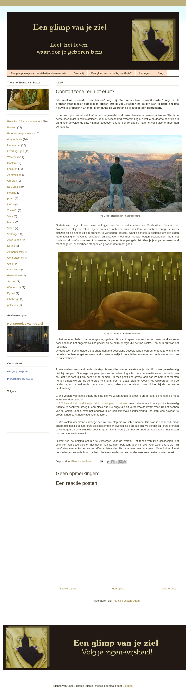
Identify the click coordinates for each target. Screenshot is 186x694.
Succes (11, 281)
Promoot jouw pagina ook (20, 379)
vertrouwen (13, 269)
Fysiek (11, 293)
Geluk (10, 263)
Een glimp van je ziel (17, 371)
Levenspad (13, 145)
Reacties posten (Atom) (126, 600)
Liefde (10, 204)
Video (10, 228)
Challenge (13, 299)
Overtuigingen (15, 151)
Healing (11, 192)
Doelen (11, 163)
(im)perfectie (14, 139)
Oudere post (168, 588)
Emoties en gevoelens (20, 133)
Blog (160, 73)
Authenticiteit (15, 251)
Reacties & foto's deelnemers (24, 121)
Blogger (127, 685)
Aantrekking (14, 174)
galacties (12, 305)
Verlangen (13, 234)
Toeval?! (12, 210)
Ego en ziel (13, 186)
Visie (10, 216)
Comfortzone (15, 257)
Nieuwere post (67, 588)
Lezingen (144, 73)
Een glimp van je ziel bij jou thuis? (111, 73)
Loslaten (12, 168)
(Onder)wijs (14, 287)
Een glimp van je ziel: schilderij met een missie (38, 73)
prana (10, 198)
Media (10, 222)
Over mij (79, 73)
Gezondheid (14, 275)
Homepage (118, 588)
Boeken (11, 127)
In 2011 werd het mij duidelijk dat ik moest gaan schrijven (91, 403)
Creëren (12, 180)
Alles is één (14, 239)
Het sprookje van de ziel (25, 323)
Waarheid (13, 157)
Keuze (11, 245)
